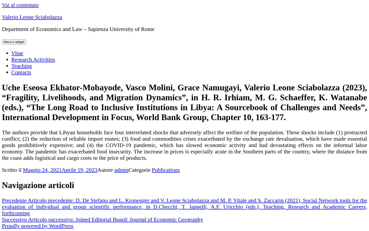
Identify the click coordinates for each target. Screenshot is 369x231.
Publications (166, 170)
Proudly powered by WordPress (37, 226)
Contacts (21, 72)
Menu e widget (14, 42)
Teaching (21, 66)
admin (121, 170)
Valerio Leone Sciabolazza (32, 17)
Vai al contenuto (20, 5)
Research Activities (33, 59)
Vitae (17, 53)
